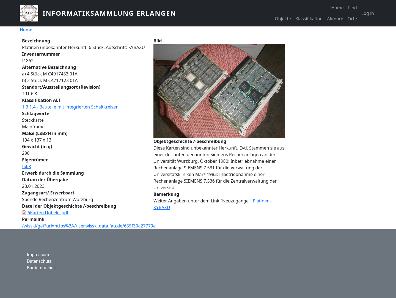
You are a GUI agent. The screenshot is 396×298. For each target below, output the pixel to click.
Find (352, 8)
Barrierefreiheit (41, 267)
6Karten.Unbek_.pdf (48, 213)
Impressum (38, 254)
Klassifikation (309, 19)
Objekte (283, 19)
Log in (367, 13)
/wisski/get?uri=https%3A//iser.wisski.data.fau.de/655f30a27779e (89, 226)
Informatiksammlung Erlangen (109, 13)
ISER (26, 166)
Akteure (335, 19)
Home (337, 8)
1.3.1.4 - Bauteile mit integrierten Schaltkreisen (70, 107)
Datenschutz (39, 261)
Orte (352, 19)
